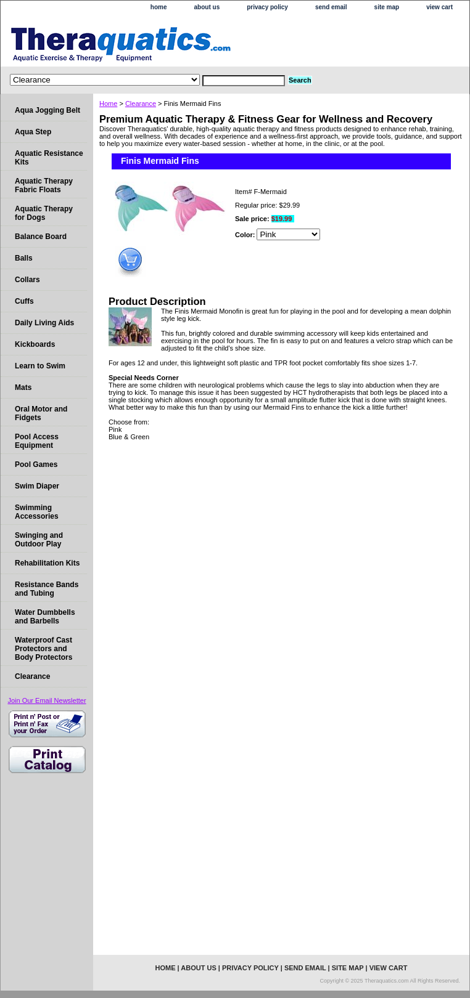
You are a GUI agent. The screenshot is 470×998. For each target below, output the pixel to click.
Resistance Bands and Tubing (46, 589)
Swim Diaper (37, 486)
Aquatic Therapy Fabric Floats (44, 185)
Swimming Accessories (37, 512)
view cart (439, 7)
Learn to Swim (40, 366)
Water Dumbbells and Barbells (45, 616)
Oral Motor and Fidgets (41, 413)
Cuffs (24, 301)
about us (207, 7)
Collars (27, 279)
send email (331, 7)
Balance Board (41, 236)
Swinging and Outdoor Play (39, 539)
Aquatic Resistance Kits (49, 157)
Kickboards (35, 344)
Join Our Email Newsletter (46, 700)
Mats (23, 387)
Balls (24, 258)
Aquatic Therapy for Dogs (44, 213)
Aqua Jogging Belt (47, 110)
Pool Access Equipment (37, 441)
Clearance (140, 103)
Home (108, 103)
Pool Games (36, 464)
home (158, 7)
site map (387, 7)
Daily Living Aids (44, 322)
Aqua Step (33, 132)
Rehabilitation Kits (47, 563)
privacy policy (267, 7)
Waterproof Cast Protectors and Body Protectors (43, 649)
